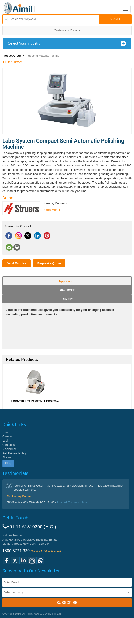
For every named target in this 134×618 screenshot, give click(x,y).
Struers (48, 203)
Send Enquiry (16, 263)
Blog (8, 463)
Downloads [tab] (67, 290)
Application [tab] (67, 281)
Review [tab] (66, 299)
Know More (51, 210)
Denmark (61, 203)
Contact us (9, 445)
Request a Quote (49, 263)
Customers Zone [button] (67, 30)
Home (6, 432)
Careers (7, 436)
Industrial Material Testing (42, 55)
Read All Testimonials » (71, 502)
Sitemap (7, 457)
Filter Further (13, 62)
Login (6, 440)
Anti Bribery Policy (14, 453)
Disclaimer (9, 449)
